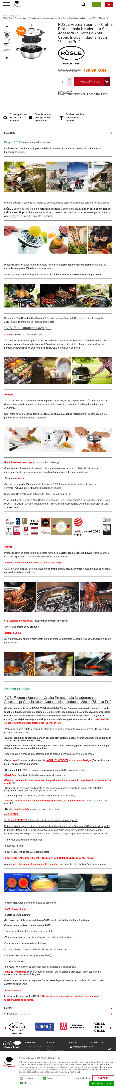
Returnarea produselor (56, 1050)
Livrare (8, 1008)
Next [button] (7, 58)
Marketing (28, 1083)
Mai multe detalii (83, 1078)
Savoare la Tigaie (32, 1050)
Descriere (9, 133)
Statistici (51, 1078)
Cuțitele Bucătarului (33, 1047)
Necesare (28, 1078)
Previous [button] (7, 26)
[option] (31, 41)
